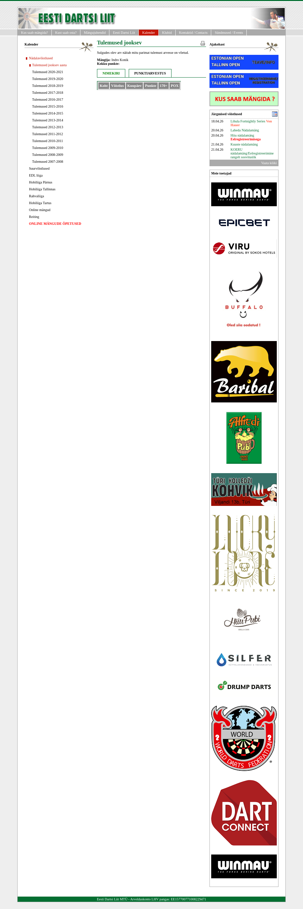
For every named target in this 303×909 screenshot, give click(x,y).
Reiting (34, 217)
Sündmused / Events (229, 32)
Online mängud (39, 210)
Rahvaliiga (36, 196)
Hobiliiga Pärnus (40, 182)
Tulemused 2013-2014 (47, 120)
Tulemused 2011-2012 (47, 134)
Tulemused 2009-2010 (47, 148)
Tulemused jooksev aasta (49, 65)
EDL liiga (35, 175)
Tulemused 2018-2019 (47, 86)
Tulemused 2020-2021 (47, 72)
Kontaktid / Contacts (193, 32)
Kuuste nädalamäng (244, 144)
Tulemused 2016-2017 (47, 99)
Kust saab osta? (66, 32)
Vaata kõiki (269, 163)
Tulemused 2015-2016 (47, 106)
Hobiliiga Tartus (40, 203)
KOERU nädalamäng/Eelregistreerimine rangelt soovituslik (252, 153)
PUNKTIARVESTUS (150, 73)
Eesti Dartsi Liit (124, 32)
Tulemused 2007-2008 (47, 161)
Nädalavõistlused (41, 58)
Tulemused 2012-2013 (47, 127)
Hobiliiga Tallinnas (42, 189)
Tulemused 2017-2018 (47, 92)
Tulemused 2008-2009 (47, 155)
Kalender (148, 32)
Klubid (167, 32)
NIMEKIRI (111, 73)
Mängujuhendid (95, 32)
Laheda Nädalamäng (245, 130)
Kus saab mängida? (34, 32)
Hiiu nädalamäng (246, 137)
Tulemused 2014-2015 (47, 113)
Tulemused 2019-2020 (47, 79)
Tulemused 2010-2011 (47, 141)
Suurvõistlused (39, 168)
